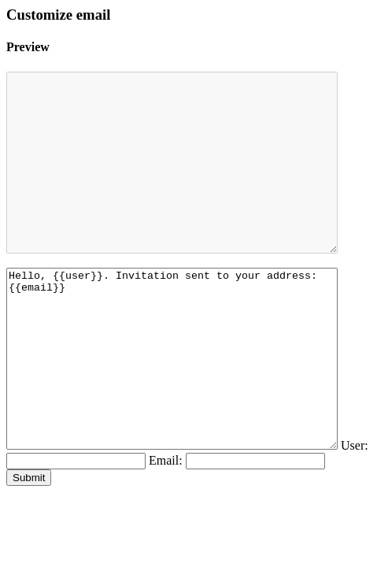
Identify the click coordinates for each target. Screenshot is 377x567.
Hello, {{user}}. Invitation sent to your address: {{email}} (191, 412)
